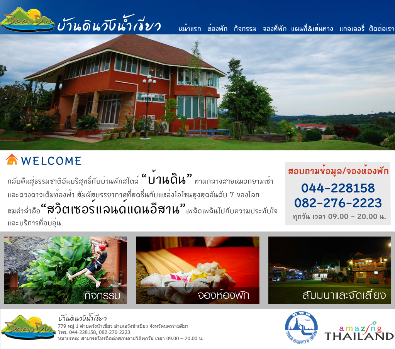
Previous (6, 108)
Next (389, 108)
